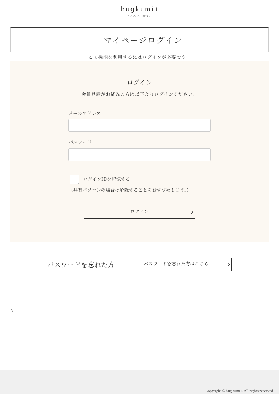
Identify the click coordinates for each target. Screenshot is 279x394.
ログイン (139, 211)
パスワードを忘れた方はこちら (176, 263)
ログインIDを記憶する (106, 178)
